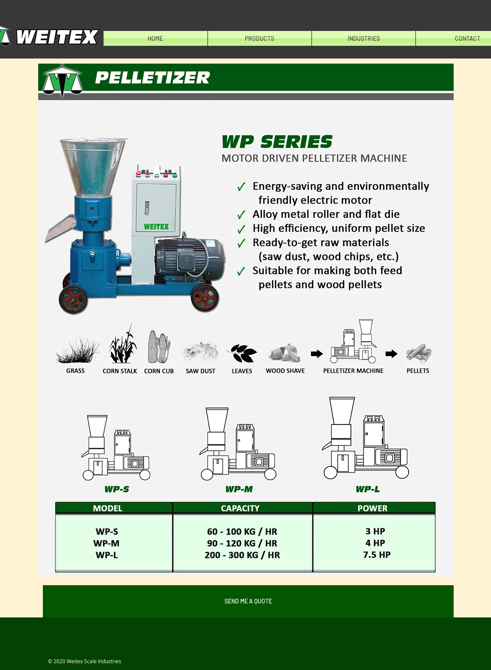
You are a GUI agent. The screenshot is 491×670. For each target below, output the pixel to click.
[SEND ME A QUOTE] (248, 601)
